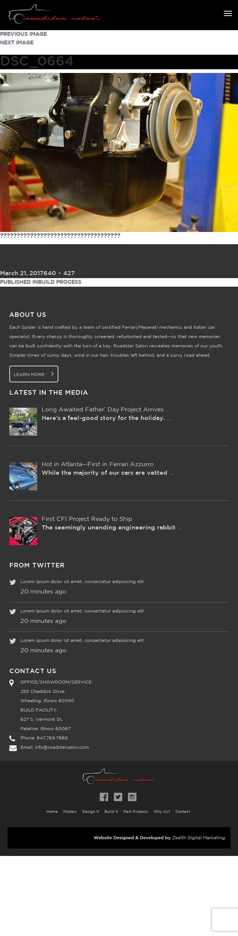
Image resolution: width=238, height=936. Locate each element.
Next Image (16, 43)
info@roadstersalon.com (62, 747)
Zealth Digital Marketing (198, 838)
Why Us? (162, 812)
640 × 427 (59, 273)
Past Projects (135, 812)
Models (70, 812)
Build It (111, 812)
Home (52, 812)
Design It (90, 812)
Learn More (34, 373)
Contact (183, 812)
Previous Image (23, 34)
